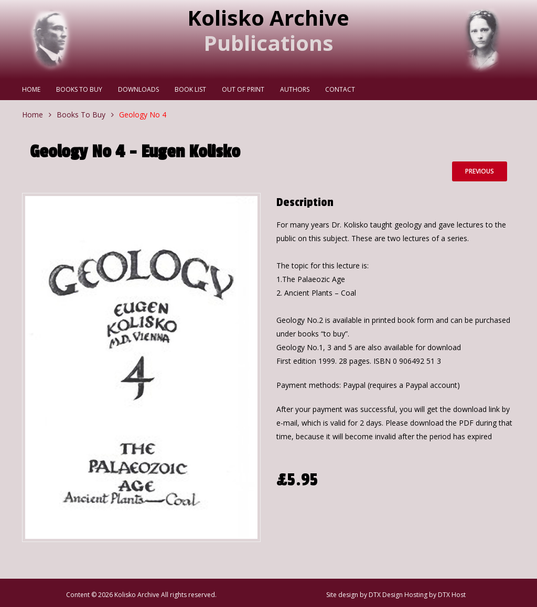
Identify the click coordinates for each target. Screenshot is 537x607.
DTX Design (386, 594)
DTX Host (452, 594)
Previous (479, 171)
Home (31, 89)
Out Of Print (243, 89)
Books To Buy (79, 89)
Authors (294, 89)
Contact (340, 89)
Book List (190, 89)
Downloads (138, 89)
